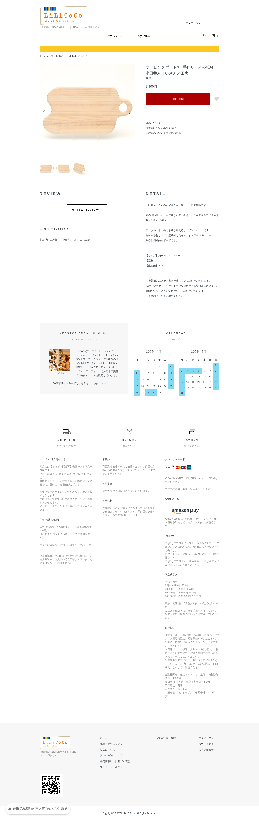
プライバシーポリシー (129, 770)
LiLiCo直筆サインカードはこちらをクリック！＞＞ (77, 386)
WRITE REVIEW (85, 212)
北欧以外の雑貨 (58, 56)
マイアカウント (194, 23)
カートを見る (209, 746)
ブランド (112, 36)
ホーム (43, 56)
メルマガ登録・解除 (174, 740)
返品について (153, 122)
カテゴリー (143, 36)
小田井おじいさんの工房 (83, 56)
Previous (45, 112)
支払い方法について (128, 758)
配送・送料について (128, 746)
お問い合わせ (209, 752)
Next (129, 112)
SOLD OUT (178, 99)
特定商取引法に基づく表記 (161, 127)
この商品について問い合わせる (163, 132)
